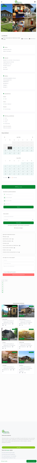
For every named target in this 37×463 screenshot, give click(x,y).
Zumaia (12, 61)
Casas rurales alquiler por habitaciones (10, 37)
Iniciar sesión (18, 222)
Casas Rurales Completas (8, 247)
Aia (20, 346)
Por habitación (29, 322)
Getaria (21, 323)
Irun (8, 369)
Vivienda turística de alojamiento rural (10, 252)
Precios (5, 47)
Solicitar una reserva (31, 461)
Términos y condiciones (8, 115)
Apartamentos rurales (7, 238)
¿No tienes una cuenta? (12, 225)
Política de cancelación (7, 126)
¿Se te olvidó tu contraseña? (23, 225)
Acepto (10, 272)
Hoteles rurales (6, 249)
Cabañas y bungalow (7, 241)
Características (7, 93)
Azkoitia (4, 346)
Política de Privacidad (11, 272)
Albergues (5, 236)
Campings (5, 243)
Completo (11, 322)
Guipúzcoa (8, 61)
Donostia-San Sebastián (25, 369)
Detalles (5, 76)
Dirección (5, 58)
